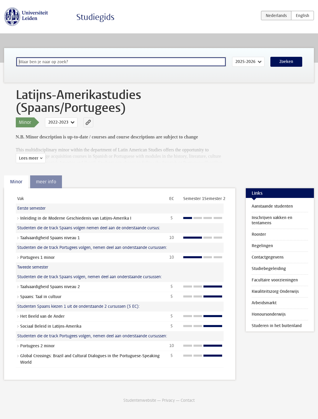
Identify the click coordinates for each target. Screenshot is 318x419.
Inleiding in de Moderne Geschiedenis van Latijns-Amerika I (75, 218)
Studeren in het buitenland (277, 326)
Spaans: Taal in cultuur (40, 297)
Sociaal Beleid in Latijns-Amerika (50, 326)
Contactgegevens (268, 257)
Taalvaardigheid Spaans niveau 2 (50, 287)
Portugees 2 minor (37, 346)
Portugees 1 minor (37, 257)
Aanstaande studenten (272, 206)
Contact (188, 400)
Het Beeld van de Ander (42, 316)
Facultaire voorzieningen (275, 280)
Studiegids (95, 17)
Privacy (168, 400)
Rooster (259, 234)
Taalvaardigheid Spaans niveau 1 (50, 238)
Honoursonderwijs (269, 314)
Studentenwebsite (139, 400)
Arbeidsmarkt (264, 303)
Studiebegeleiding (269, 268)
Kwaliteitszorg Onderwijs (275, 291)
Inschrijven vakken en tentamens (272, 220)
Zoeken (286, 61)
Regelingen (262, 246)
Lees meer (28, 158)
